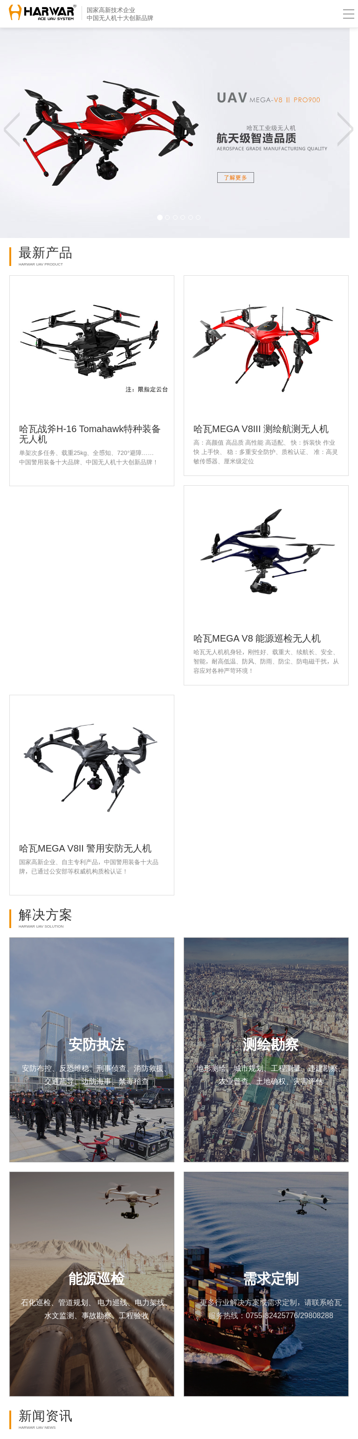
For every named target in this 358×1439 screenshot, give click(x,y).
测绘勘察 (271, 1044)
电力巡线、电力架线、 (134, 1302)
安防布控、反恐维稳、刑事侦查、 (78, 1068)
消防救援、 (152, 1068)
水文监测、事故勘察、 (81, 1315)
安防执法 (96, 1044)
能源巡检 (96, 1278)
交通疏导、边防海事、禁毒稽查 (96, 1081)
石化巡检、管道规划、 (58, 1302)
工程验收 (134, 1315)
